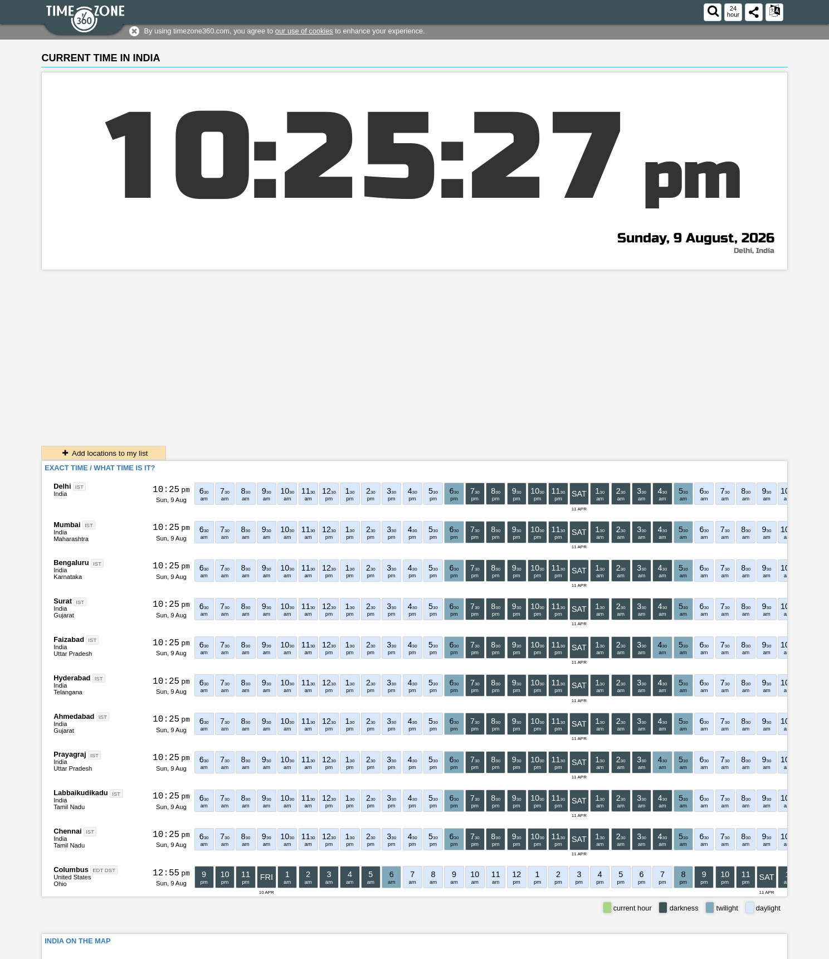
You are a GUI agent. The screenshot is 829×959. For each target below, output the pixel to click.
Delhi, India (754, 250)
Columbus (71, 869)
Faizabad (68, 639)
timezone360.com (132, 950)
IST (79, 487)
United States (72, 877)
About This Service (753, 950)
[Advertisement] (414, 354)
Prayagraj (69, 754)
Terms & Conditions (685, 950)
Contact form (626, 950)
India (60, 493)
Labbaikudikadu (80, 792)
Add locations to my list (104, 453)
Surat (62, 601)
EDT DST (103, 870)
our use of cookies (304, 31)
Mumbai (66, 524)
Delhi (62, 486)
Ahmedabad (73, 716)
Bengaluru (71, 562)
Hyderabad (71, 678)
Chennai (67, 831)
